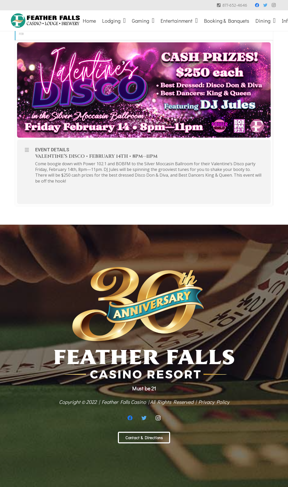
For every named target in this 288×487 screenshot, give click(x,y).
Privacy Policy (213, 401)
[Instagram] (273, 5)
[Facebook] (257, 5)
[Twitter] (265, 5)
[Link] (45, 20)
